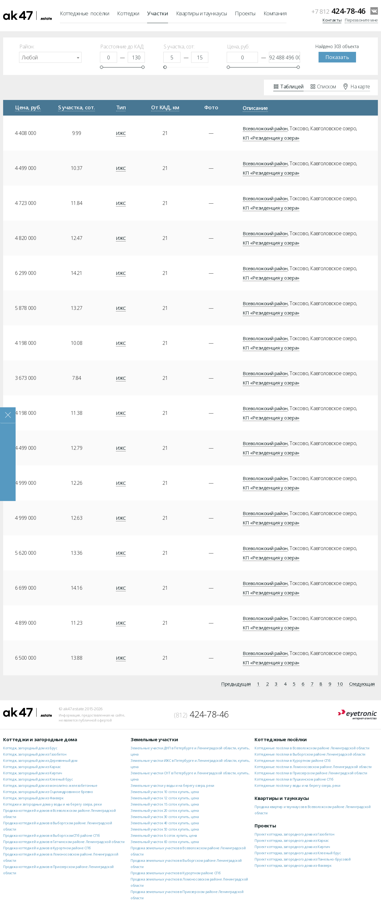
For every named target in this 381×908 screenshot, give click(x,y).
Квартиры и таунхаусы (201, 13)
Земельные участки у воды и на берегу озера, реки (172, 785)
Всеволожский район (265, 128)
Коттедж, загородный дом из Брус (30, 748)
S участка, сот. (76, 107)
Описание (255, 108)
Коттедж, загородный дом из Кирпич (32, 773)
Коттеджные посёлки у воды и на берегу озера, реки (297, 785)
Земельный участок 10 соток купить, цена (165, 791)
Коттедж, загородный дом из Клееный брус (38, 779)
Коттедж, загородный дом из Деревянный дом (40, 760)
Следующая (362, 684)
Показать (337, 57)
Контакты (332, 20)
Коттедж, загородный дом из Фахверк (33, 798)
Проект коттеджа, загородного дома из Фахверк (293, 865)
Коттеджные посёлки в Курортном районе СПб (293, 760)
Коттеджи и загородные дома (40, 739)
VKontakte (374, 11)
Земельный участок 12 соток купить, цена (165, 798)
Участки (157, 13)
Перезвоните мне (361, 20)
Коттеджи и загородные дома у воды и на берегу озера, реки (52, 804)
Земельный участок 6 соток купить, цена (164, 835)
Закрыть (8, 415)
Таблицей (289, 86)
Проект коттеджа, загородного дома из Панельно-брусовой (302, 859)
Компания (275, 13)
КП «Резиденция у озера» (271, 138)
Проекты (245, 13)
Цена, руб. (28, 107)
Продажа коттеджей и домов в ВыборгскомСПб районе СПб (51, 835)
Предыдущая (236, 684)
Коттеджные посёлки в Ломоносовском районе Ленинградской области (313, 766)
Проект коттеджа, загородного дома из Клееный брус (298, 853)
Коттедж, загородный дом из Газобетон (35, 754)
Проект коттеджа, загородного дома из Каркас (292, 840)
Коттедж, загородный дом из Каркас (32, 766)
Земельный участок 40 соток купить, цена (165, 823)
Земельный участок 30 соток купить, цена (165, 816)
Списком (323, 86)
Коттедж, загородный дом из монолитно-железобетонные (50, 785)
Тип (121, 107)
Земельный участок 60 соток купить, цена (165, 841)
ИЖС (121, 133)
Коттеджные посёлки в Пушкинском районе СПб (294, 779)
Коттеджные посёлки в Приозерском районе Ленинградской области (311, 773)
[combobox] (50, 57)
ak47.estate (27, 712)
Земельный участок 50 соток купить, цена (165, 829)
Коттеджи (128, 13)
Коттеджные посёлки (84, 13)
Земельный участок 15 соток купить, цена (165, 804)
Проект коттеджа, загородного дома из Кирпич (292, 846)
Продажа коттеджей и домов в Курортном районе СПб (47, 848)
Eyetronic (357, 715)
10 (340, 684)
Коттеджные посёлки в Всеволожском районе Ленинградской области (312, 748)
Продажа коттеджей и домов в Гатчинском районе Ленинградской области (63, 841)
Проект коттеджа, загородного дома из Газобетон (294, 834)
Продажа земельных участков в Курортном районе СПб (175, 873)
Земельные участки (154, 739)
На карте (357, 86)
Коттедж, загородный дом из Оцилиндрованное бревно (48, 791)
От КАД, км (165, 107)
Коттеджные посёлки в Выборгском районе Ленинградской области (310, 754)
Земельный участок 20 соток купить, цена (165, 810)
